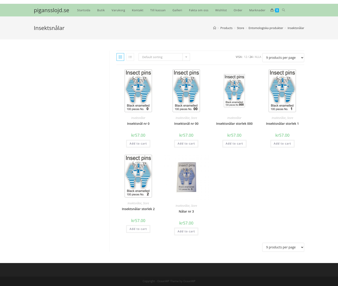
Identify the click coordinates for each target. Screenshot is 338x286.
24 (251, 57)
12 (245, 57)
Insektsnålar (138, 118)
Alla (258, 57)
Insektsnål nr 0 (138, 123)
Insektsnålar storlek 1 (282, 123)
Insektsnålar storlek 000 (234, 123)
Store (194, 118)
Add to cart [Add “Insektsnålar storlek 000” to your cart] (234, 143)
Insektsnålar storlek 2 (138, 209)
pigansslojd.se (51, 10)
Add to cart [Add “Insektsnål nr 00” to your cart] (186, 143)
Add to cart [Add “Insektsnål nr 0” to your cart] (138, 143)
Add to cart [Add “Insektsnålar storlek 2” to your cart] (138, 229)
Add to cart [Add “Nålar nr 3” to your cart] (186, 231)
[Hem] (214, 28)
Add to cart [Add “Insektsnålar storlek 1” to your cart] (282, 143)
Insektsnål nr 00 (186, 123)
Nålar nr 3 (186, 211)
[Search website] (284, 10)
